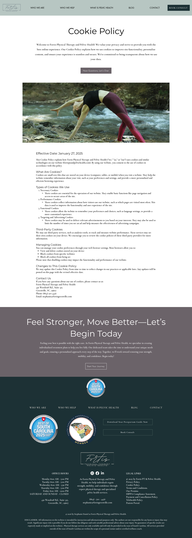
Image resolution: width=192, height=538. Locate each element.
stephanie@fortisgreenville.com (97, 502)
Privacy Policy (133, 482)
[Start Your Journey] (96, 366)
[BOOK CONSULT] (179, 8)
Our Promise (132, 491)
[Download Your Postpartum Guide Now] (128, 422)
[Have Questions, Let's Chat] (96, 71)
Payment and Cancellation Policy (141, 497)
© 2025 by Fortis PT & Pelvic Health (143, 479)
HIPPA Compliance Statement (140, 494)
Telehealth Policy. (134, 500)
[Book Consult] (128, 432)
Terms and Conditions (136, 488)
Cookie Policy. (133, 485)
